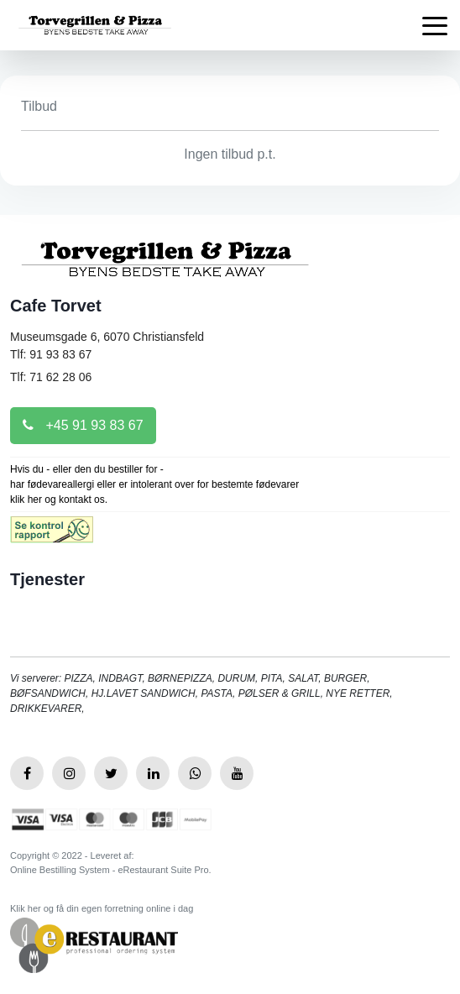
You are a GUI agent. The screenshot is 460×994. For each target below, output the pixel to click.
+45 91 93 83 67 (83, 425)
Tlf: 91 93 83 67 (50, 354)
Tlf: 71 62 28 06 (50, 377)
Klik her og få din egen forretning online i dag (101, 908)
